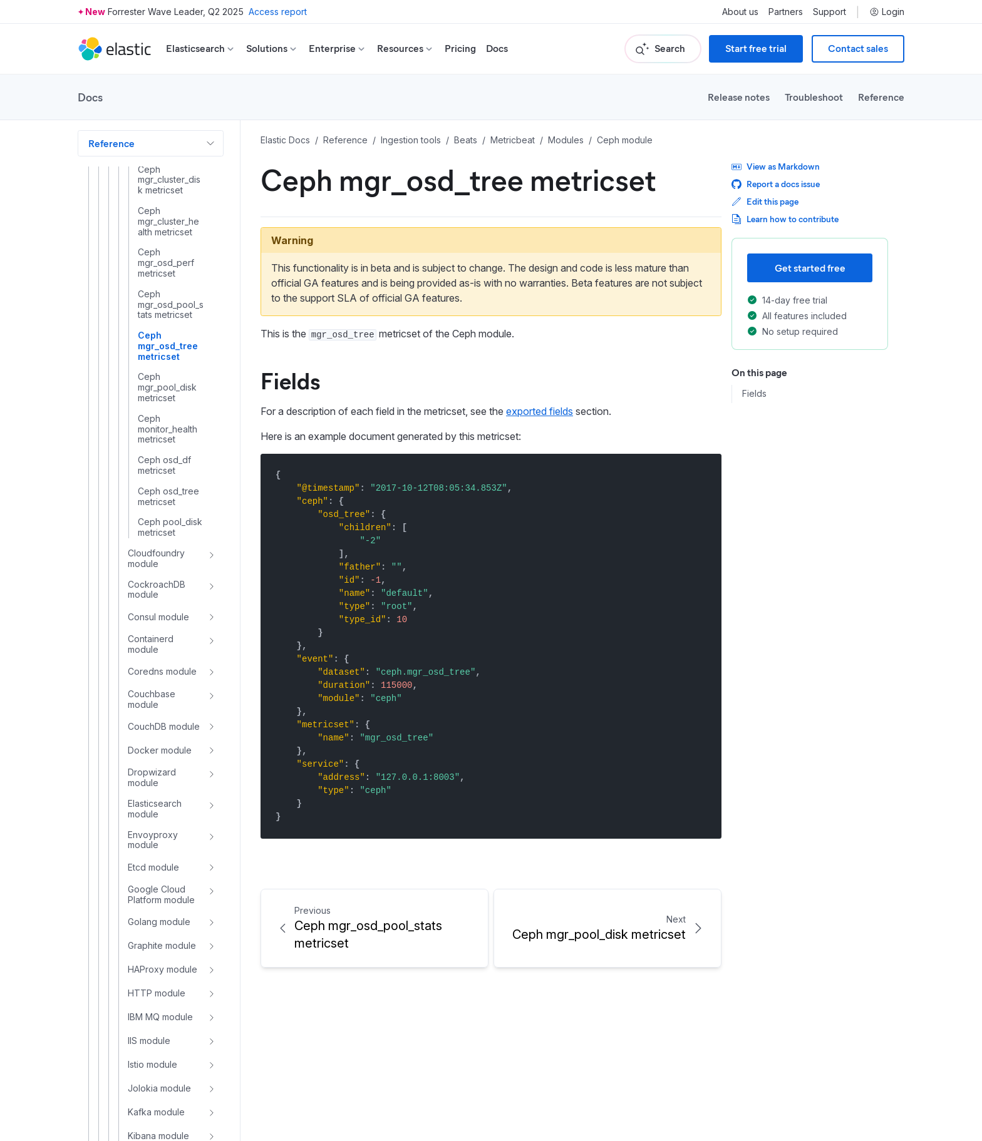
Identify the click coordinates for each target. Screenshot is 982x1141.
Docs (497, 48)
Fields (290, 380)
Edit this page (765, 201)
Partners (785, 12)
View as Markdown (775, 166)
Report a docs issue (775, 184)
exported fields (539, 411)
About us (740, 12)
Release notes (739, 96)
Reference (881, 96)
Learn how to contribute (785, 219)
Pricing (460, 48)
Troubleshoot (814, 96)
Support (829, 12)
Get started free (810, 267)
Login (886, 12)
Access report (278, 11)
